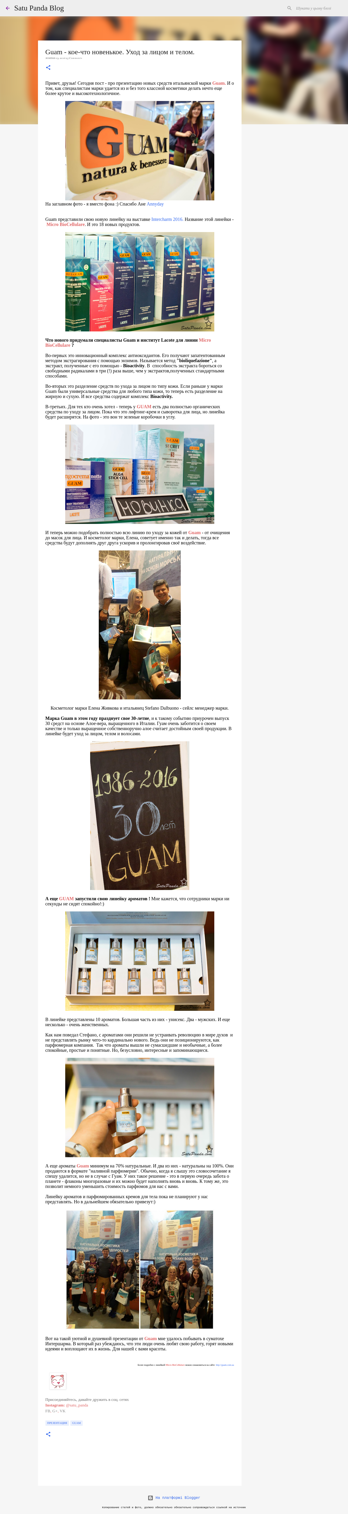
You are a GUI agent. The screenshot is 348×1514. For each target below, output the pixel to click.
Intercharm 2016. (167, 219)
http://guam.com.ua (225, 1365)
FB (48, 1411)
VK (62, 1411)
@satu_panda (77, 1405)
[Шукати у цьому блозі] (318, 8)
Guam (76, 1423)
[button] (48, 68)
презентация (57, 1423)
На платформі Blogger (174, 1498)
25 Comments (74, 58)
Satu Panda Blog (39, 8)
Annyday (155, 203)
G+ (55, 1411)
